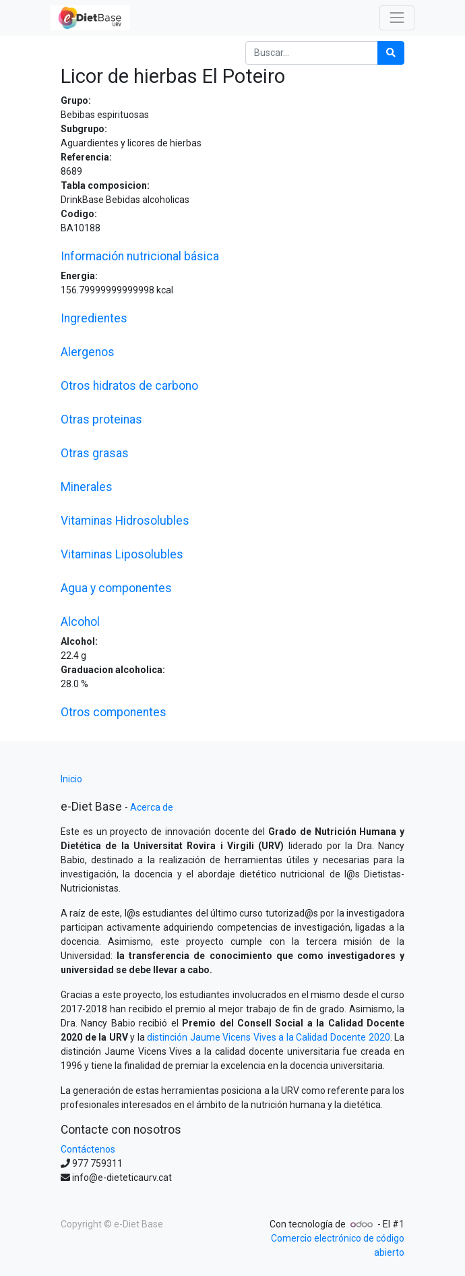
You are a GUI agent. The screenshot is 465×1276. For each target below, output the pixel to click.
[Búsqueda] (390, 53)
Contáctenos (88, 1149)
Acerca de (151, 807)
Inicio (71, 779)
